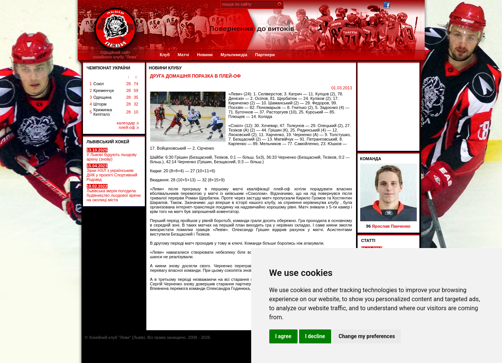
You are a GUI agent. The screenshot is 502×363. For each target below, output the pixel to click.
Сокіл (99, 83)
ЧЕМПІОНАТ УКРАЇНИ (108, 68)
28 (128, 83)
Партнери (265, 54)
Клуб (165, 54)
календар (128, 123)
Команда (370, 158)
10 (136, 112)
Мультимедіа (234, 54)
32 (136, 104)
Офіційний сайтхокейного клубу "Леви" (115, 54)
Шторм (100, 104)
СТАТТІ (368, 240)
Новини (205, 54)
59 (136, 90)
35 (136, 97)
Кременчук (104, 90)
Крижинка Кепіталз (103, 111)
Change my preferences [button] (367, 336)
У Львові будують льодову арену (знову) (112, 154)
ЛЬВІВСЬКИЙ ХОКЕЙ (108, 141)
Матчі (183, 54)
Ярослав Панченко (391, 226)
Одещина (103, 97)
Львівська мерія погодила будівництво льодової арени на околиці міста (114, 193)
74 (136, 83)
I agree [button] (283, 336)
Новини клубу (165, 68)
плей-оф (128, 127)
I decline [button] (315, 336)
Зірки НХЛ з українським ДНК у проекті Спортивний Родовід (112, 173)
